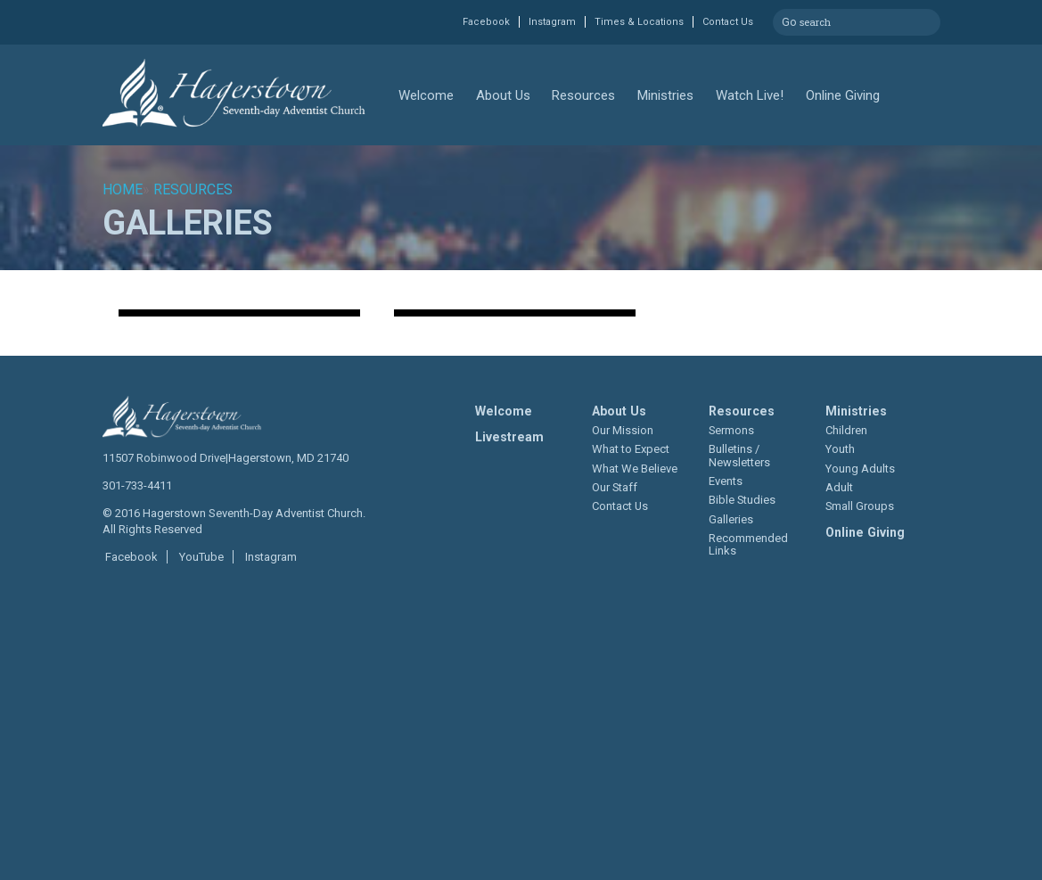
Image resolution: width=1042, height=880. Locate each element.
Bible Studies (742, 499)
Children (846, 430)
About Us (503, 95)
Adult (839, 487)
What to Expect (630, 449)
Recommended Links (748, 544)
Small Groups (859, 506)
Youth (840, 449)
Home (123, 189)
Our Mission (622, 430)
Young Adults (860, 468)
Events (726, 481)
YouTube (200, 556)
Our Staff (614, 487)
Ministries (665, 95)
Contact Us (727, 22)
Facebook (486, 22)
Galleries (731, 519)
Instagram (552, 22)
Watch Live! (750, 95)
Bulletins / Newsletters (739, 455)
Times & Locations (639, 22)
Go (789, 19)
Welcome (426, 95)
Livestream (509, 437)
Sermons (731, 430)
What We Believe (634, 468)
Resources (583, 95)
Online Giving (843, 95)
